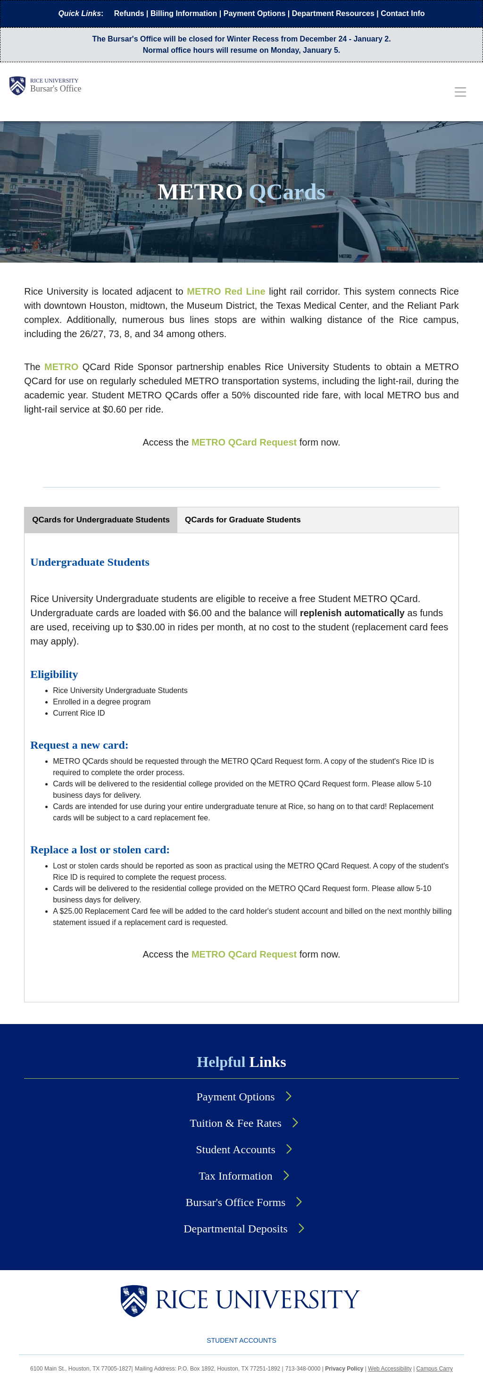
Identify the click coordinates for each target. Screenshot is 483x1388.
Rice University (54, 80)
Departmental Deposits (235, 1229)
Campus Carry (434, 1368)
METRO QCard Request (244, 442)
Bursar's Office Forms (236, 1202)
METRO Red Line (226, 291)
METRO (61, 367)
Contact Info (403, 13)
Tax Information (235, 1176)
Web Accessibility (389, 1368)
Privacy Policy (344, 1368)
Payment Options (255, 13)
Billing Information (183, 13)
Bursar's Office (55, 88)
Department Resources (333, 13)
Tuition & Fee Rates (235, 1123)
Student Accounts (235, 1149)
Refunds (129, 13)
